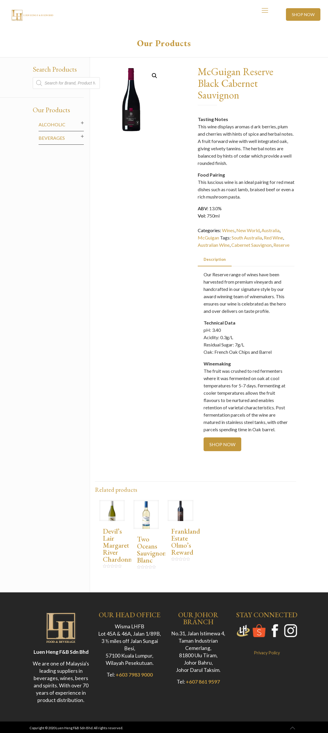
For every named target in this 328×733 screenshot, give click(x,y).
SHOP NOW (303, 14)
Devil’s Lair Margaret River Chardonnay (120, 545)
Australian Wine (214, 245)
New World (248, 230)
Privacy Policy (267, 652)
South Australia (247, 237)
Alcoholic (52, 124)
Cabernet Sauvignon (251, 245)
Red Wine (273, 237)
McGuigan (208, 237)
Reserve (281, 245)
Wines (228, 230)
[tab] (215, 259)
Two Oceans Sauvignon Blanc (151, 549)
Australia (270, 230)
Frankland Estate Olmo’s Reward (185, 542)
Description (215, 259)
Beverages (52, 138)
